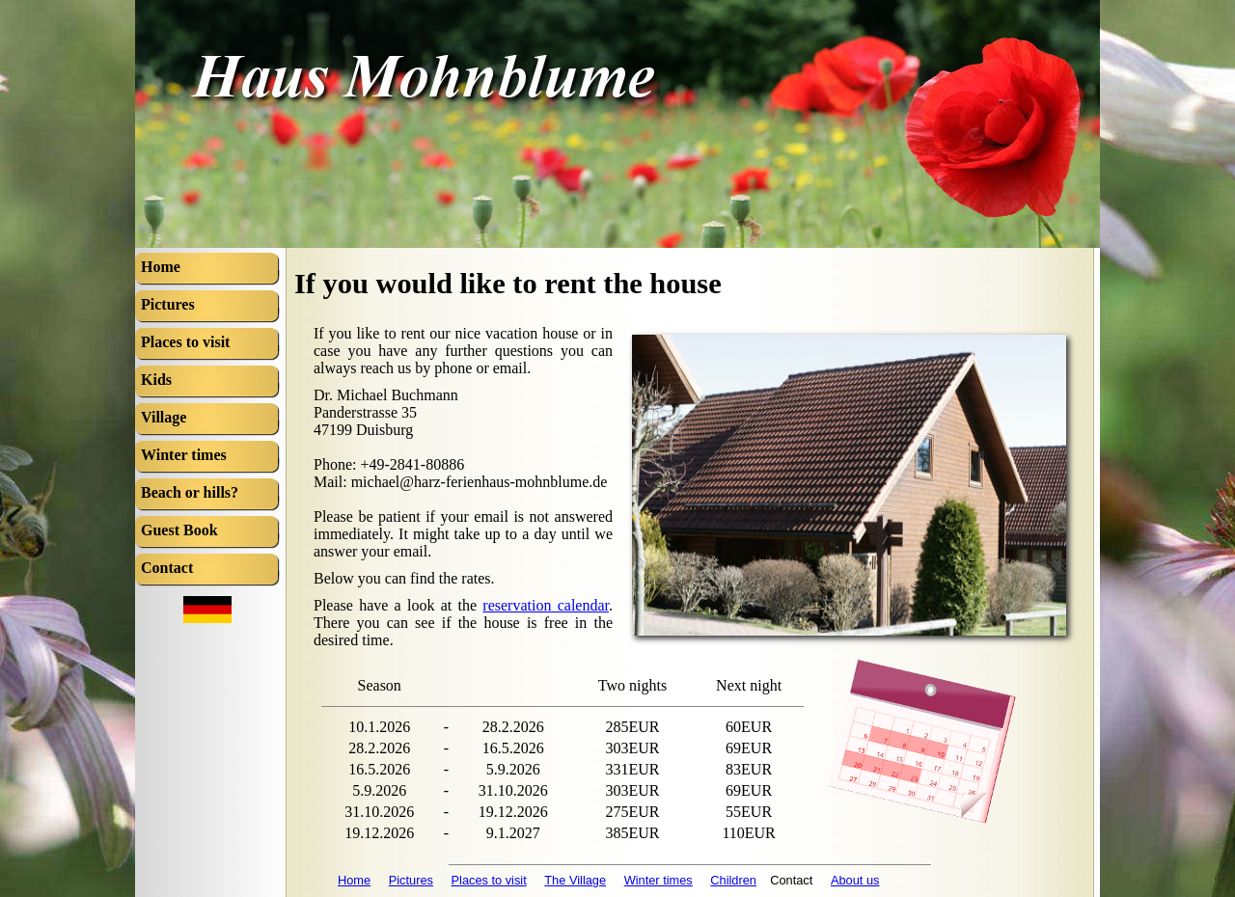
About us (855, 880)
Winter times (658, 880)
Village (163, 417)
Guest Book (179, 530)
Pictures (411, 880)
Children (733, 880)
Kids (156, 379)
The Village (575, 880)
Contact (167, 567)
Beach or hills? (189, 492)
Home (354, 880)
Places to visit (489, 880)
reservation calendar (545, 605)
